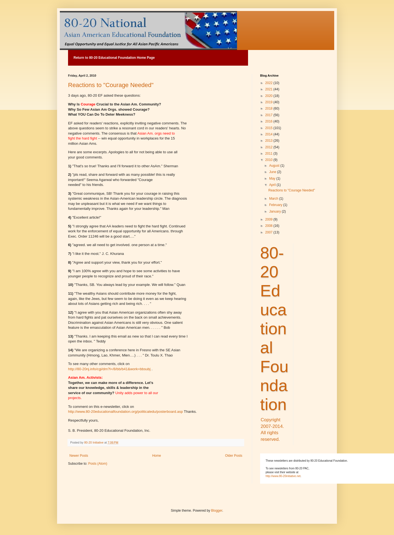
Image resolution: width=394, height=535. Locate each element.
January (275, 211)
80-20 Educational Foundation (274, 329)
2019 (269, 102)
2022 (269, 83)
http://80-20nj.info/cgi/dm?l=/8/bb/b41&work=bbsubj (109, 369)
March (274, 198)
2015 (269, 128)
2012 (269, 147)
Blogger (216, 510)
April (273, 185)
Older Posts (233, 456)
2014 (269, 134)
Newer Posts (78, 456)
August (274, 166)
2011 (269, 153)
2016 (269, 121)
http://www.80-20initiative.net (283, 476)
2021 (269, 89)
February (276, 205)
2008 (269, 226)
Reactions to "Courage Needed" (111, 85)
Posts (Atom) (97, 464)
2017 (269, 115)
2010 (269, 160)
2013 (269, 141)
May (272, 178)
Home (156, 456)
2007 (269, 232)
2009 (269, 219)
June (273, 172)
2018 (269, 108)
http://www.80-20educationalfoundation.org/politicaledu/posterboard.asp (126, 411)
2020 (269, 96)
